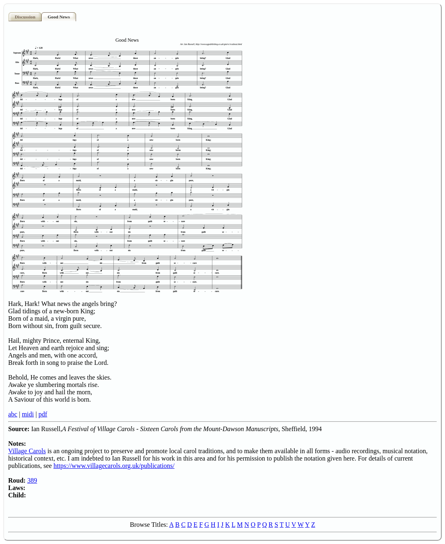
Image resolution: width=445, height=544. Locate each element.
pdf (42, 414)
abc (12, 414)
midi (28, 414)
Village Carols (27, 450)
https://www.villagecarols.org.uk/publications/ (114, 465)
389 (32, 480)
